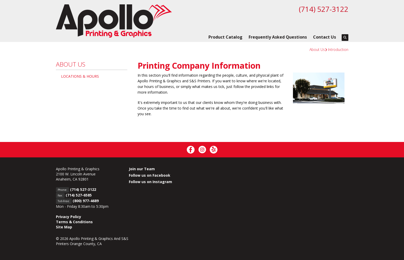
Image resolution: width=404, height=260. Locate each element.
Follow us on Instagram (150, 181)
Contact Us (324, 37)
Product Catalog (225, 37)
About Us (317, 49)
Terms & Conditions (74, 221)
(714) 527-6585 (79, 195)
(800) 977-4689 (86, 200)
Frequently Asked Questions (278, 37)
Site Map (64, 227)
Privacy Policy (68, 216)
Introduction (338, 49)
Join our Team (142, 168)
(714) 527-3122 (323, 9)
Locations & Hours (80, 76)
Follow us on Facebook (149, 175)
